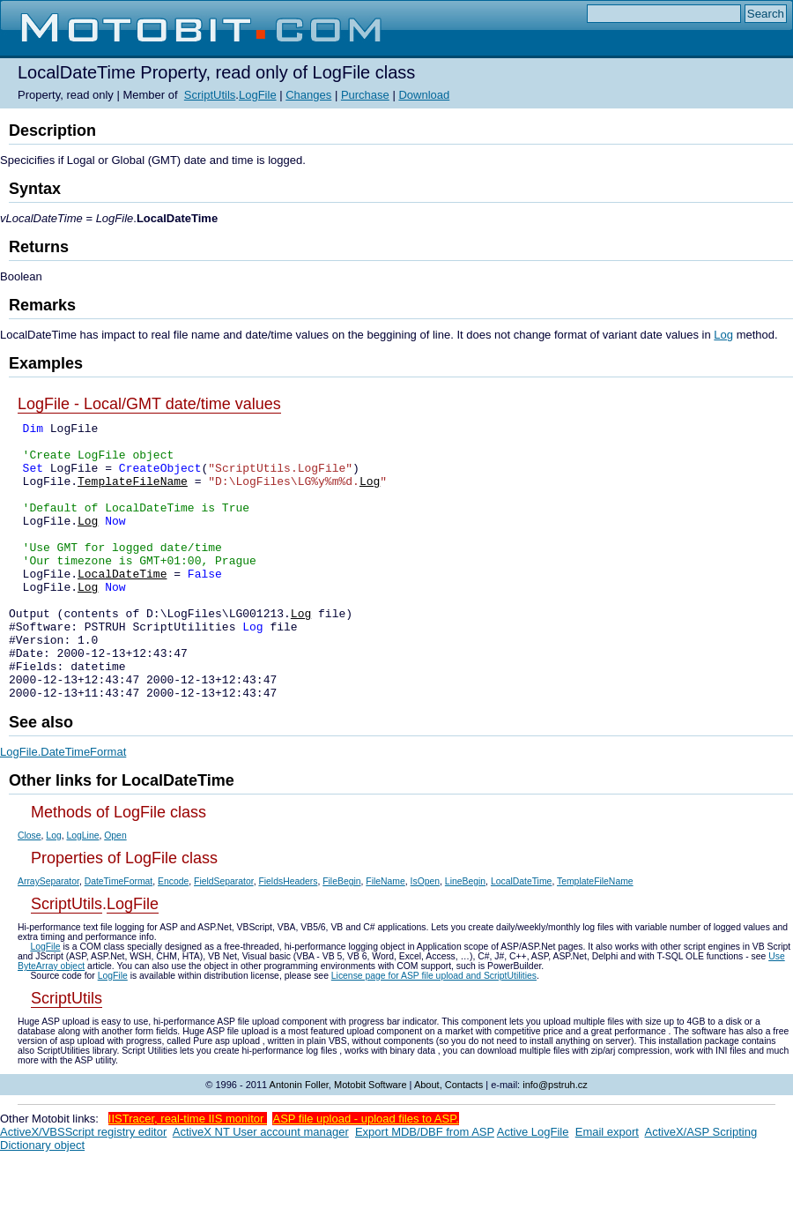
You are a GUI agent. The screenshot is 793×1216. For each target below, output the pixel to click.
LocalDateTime (122, 605)
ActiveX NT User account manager (261, 1187)
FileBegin (341, 937)
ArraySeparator (48, 937)
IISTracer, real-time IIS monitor (187, 1174)
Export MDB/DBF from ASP (424, 1187)
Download (423, 94)
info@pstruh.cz (555, 1140)
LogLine (82, 891)
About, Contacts (448, 1140)
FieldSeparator (224, 937)
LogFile (258, 94)
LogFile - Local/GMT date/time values (149, 404)
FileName (385, 937)
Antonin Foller (299, 1140)
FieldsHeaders (287, 937)
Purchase (365, 94)
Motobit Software (370, 1140)
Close (29, 891)
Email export (607, 1187)
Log (723, 334)
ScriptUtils (210, 94)
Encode (173, 937)
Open (115, 891)
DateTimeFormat (119, 937)
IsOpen (426, 937)
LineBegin (465, 937)
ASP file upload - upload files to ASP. (365, 1174)
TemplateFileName (133, 494)
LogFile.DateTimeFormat (63, 807)
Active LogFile (533, 1187)
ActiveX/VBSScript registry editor (83, 1187)
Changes (308, 94)
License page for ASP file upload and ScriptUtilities (434, 1031)
